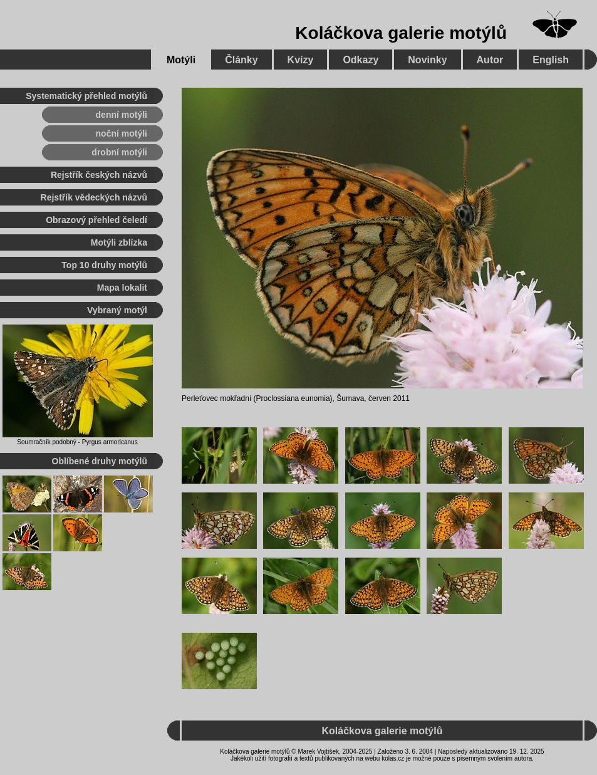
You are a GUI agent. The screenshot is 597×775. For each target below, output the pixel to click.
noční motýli (121, 133)
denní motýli (121, 115)
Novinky (427, 60)
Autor (490, 60)
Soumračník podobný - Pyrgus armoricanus (77, 442)
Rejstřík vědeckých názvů (94, 197)
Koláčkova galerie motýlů (401, 33)
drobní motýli (119, 152)
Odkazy (360, 60)
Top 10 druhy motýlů (104, 265)
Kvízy (301, 60)
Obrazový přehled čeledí (96, 220)
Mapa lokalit (122, 288)
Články (241, 60)
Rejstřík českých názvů (99, 175)
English (550, 60)
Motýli (181, 60)
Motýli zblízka (119, 242)
